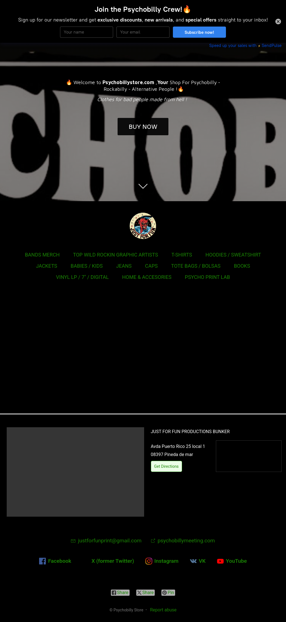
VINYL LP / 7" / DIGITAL (82, 277)
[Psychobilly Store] (143, 225)
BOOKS (242, 266)
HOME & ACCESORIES (146, 277)
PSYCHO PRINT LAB (207, 277)
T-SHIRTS (181, 255)
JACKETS (46, 266)
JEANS (124, 266)
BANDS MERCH (42, 255)
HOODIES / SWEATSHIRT (233, 255)
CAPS (151, 266)
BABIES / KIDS (87, 266)
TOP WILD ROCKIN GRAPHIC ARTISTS (115, 255)
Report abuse (163, 609)
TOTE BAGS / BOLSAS (196, 266)
